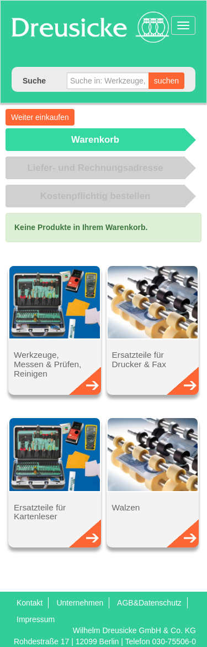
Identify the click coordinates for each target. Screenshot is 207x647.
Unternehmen (79, 602)
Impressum (36, 619)
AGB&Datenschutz (149, 602)
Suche (34, 80)
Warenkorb (95, 139)
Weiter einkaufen (40, 117)
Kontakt (30, 602)
